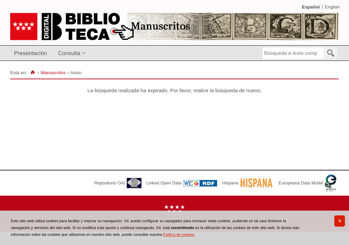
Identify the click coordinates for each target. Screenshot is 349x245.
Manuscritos (53, 72)
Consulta (69, 53)
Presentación (30, 53)
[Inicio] (32, 72)
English (332, 7)
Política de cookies (178, 234)
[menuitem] (31, 53)
